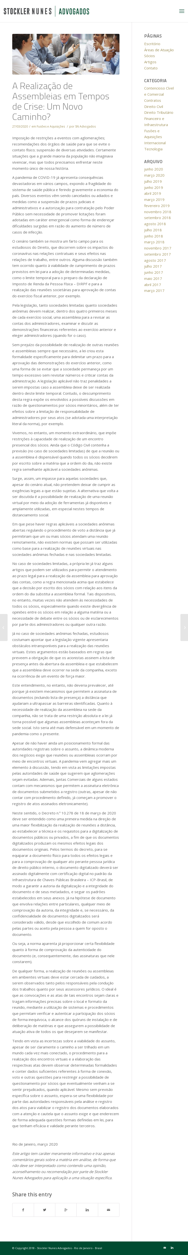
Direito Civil (153, 106)
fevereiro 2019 (157, 205)
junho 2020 (153, 169)
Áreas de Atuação (159, 49)
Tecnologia (153, 148)
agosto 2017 (155, 260)
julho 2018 (153, 229)
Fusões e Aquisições (51, 126)
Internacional (155, 142)
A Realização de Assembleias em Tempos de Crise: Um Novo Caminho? (60, 101)
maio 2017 (153, 278)
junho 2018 (153, 236)
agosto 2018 (155, 223)
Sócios (149, 55)
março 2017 (154, 290)
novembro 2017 (157, 248)
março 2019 (154, 199)
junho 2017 (153, 272)
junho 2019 (153, 187)
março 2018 (154, 241)
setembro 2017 (157, 254)
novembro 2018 (157, 211)
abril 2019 (152, 193)
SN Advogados (85, 126)
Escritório (152, 43)
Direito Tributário (158, 112)
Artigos (150, 61)
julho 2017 (153, 266)
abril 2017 (152, 284)
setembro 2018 (157, 217)
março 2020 (154, 175)
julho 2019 (153, 181)
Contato (151, 67)
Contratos (152, 100)
